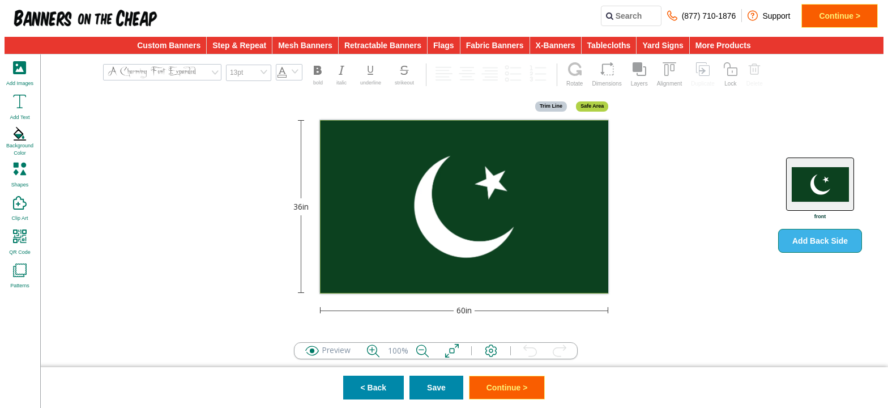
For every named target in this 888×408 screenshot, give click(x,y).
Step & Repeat (239, 45)
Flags (443, 45)
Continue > (839, 15)
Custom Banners (168, 45)
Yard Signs (662, 45)
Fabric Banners (495, 45)
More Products (723, 45)
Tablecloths (609, 45)
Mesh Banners (305, 45)
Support (769, 15)
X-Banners (555, 45)
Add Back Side (820, 240)
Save (436, 387)
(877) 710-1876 (701, 15)
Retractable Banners (382, 45)
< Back (374, 387)
